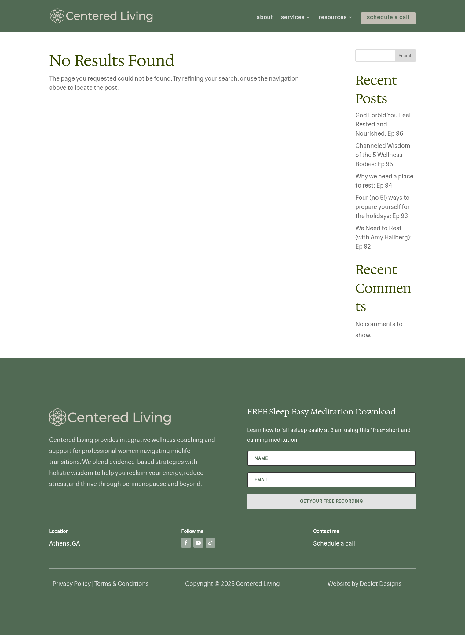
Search (405, 55)
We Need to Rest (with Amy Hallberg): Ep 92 (383, 237)
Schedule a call (334, 543)
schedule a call (388, 18)
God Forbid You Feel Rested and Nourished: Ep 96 (383, 124)
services (293, 18)
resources (333, 18)
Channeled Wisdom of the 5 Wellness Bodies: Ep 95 (382, 155)
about (265, 18)
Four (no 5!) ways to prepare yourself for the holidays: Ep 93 (382, 207)
